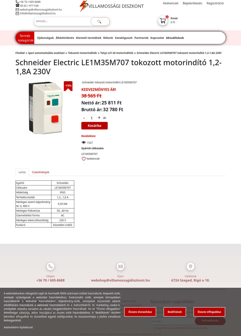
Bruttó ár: (91, 109)
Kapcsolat (157, 38)
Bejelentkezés (192, 3)
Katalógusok (124, 38)
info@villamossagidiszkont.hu (38, 13)
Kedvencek (170, 3)
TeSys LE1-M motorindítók (116, 53)
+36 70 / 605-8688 (29, 2)
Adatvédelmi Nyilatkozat (18, 327)
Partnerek (141, 38)
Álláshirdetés (65, 38)
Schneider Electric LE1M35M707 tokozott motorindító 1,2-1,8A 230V (179, 53)
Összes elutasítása (140, 312)
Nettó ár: (91, 103)
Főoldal (20, 53)
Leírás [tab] (22, 172)
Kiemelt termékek (88, 38)
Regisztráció (215, 3)
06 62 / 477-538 (29, 5)
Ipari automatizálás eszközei (46, 53)
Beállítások (175, 312)
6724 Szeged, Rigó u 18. (190, 280)
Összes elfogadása (209, 312)
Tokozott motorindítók (82, 53)
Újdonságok (45, 38)
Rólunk (108, 38)
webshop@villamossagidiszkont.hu (41, 9)
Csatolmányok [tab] (40, 172)
